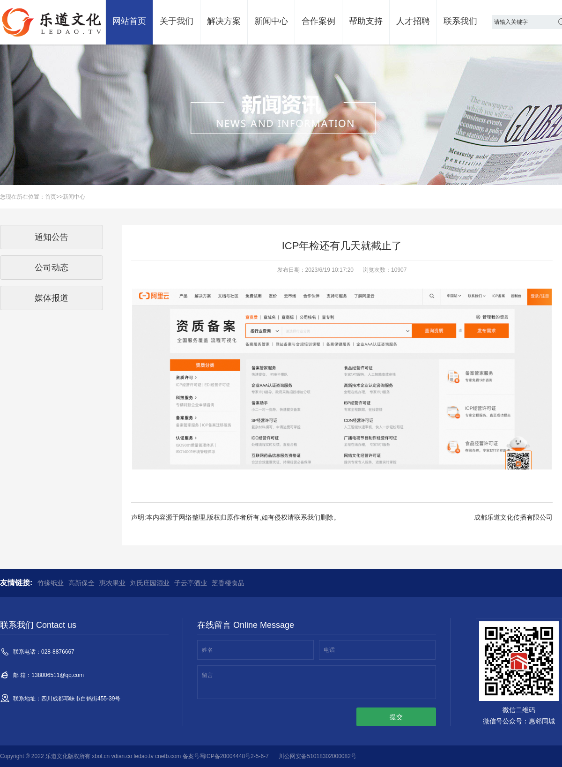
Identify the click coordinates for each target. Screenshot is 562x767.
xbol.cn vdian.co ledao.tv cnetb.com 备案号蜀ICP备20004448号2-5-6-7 (180, 756)
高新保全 (81, 583)
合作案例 (318, 21)
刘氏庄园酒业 (150, 583)
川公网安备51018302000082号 (317, 756)
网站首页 (129, 21)
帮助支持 (366, 21)
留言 (207, 675)
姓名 (207, 650)
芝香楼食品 (228, 583)
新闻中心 (271, 21)
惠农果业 (112, 583)
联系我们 (460, 21)
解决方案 (224, 21)
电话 (329, 650)
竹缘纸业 (50, 583)
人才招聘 (413, 21)
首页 (50, 197)
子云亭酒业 (190, 583)
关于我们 (176, 21)
